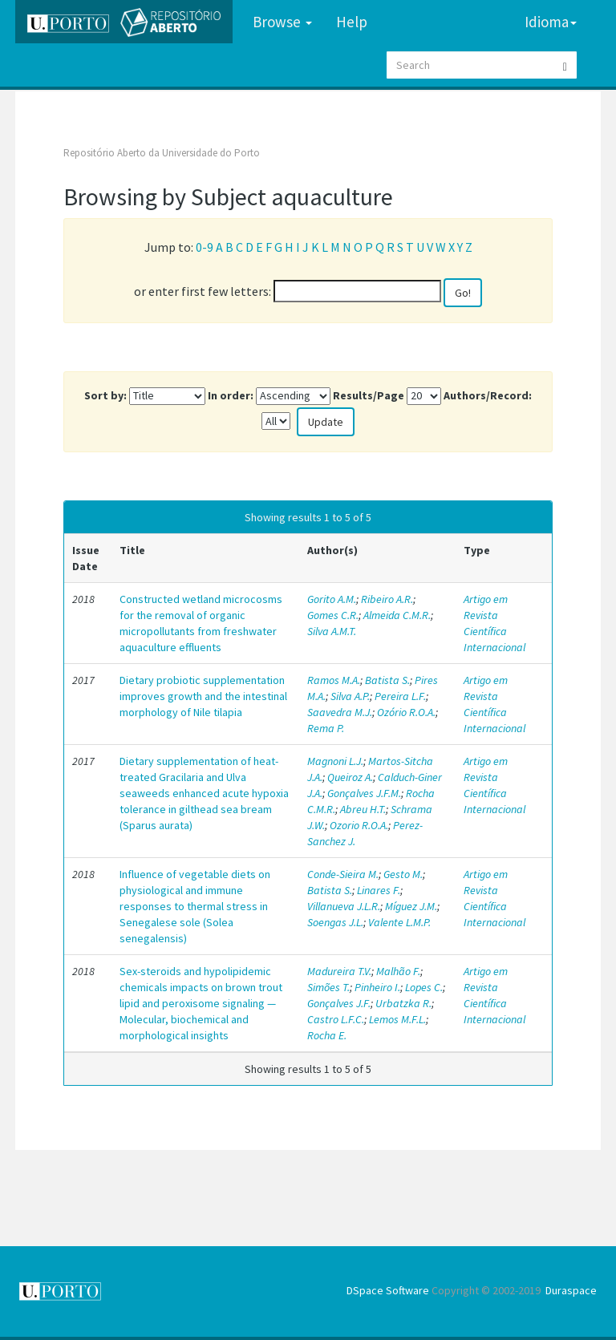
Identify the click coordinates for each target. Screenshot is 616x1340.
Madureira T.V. (339, 971)
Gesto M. (403, 874)
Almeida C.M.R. (397, 615)
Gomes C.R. (333, 615)
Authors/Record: (488, 395)
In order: (230, 395)
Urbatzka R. (403, 1003)
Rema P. (325, 728)
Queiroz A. (350, 777)
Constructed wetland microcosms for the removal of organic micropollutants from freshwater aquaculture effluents (201, 623)
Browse (282, 21)
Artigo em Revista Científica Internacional (494, 623)
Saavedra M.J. (339, 712)
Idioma (551, 21)
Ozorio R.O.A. (359, 825)
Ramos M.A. (333, 680)
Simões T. (328, 987)
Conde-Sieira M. (343, 874)
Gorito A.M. (331, 599)
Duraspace (571, 1290)
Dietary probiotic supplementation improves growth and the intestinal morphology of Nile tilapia (203, 696)
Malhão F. (398, 971)
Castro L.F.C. (335, 1019)
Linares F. (378, 890)
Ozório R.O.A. (406, 712)
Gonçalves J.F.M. (364, 793)
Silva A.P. (350, 696)
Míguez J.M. (411, 906)
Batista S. (387, 680)
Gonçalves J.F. (339, 1003)
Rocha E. (326, 1035)
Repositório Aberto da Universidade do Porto (161, 153)
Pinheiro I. (377, 987)
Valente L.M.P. (399, 922)
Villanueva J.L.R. (343, 906)
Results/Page (368, 395)
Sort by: (105, 395)
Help (351, 21)
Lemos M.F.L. (397, 1019)
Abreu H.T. (363, 809)
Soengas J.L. (335, 922)
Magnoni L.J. (335, 761)
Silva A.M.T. (331, 631)
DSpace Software (387, 1290)
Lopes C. (424, 987)
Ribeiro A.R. (387, 599)
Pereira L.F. (400, 696)
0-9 (204, 247)
